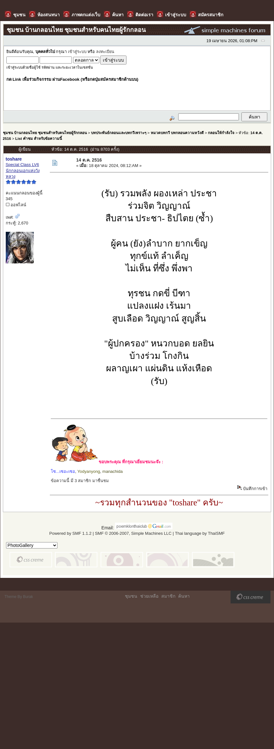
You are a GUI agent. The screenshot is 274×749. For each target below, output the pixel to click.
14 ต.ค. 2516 (89, 160)
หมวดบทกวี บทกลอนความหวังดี (177, 133)
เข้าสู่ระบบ (77, 51)
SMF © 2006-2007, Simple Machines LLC (133, 533)
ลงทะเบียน (105, 51)
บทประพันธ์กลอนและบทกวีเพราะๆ (118, 133)
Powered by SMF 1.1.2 (70, 533)
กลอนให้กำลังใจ (221, 133)
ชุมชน (131, 596)
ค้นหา (184, 596)
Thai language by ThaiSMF (200, 533)
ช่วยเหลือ (149, 596)
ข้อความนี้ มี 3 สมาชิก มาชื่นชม (80, 480)
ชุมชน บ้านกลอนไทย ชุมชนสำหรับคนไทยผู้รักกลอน (45, 133)
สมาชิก (168, 596)
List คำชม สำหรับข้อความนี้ (38, 138)
